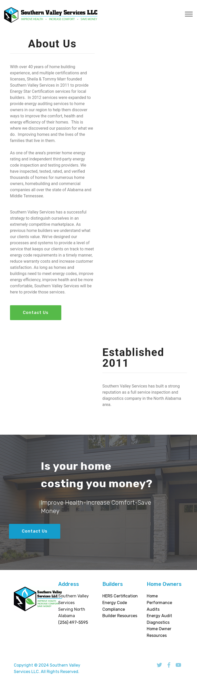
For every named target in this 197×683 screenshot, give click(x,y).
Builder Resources (119, 615)
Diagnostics (158, 622)
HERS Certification (120, 596)
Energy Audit (159, 615)
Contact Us (35, 312)
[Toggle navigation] (189, 14)
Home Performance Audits (159, 602)
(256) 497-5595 (73, 622)
